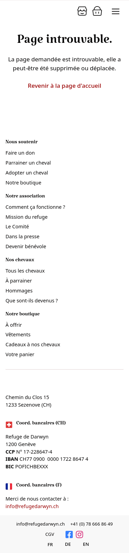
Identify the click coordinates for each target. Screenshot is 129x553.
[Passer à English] (82, 544)
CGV (49, 534)
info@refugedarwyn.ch (32, 506)
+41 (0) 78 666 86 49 (91, 524)
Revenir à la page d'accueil (64, 85)
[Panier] (82, 11)
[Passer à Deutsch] (64, 544)
